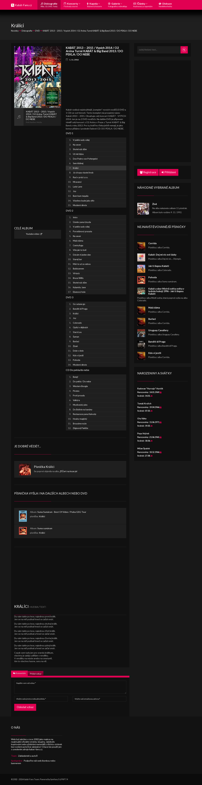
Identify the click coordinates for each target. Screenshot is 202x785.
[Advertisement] (37, 173)
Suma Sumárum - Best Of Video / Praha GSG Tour (61, 512)
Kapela (94, 5)
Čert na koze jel (69, 471)
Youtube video (32, 234)
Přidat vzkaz (35, 673)
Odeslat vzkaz (25, 707)
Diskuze (165, 5)
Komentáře (19, 673)
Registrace (148, 172)
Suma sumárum (44, 528)
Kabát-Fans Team (31, 779)
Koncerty (72, 5)
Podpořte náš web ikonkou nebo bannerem (33, 762)
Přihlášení (169, 172)
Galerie (117, 5)
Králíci (50, 466)
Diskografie (49, 5)
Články (142, 5)
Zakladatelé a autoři (28, 755)
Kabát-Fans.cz (23, 5)
